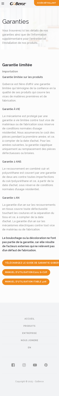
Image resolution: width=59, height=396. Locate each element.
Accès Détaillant (46, 3)
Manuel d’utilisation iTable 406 (26, 281)
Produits (29, 326)
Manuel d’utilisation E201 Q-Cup (26, 272)
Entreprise (29, 333)
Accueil (30, 319)
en (29, 347)
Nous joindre (29, 340)
